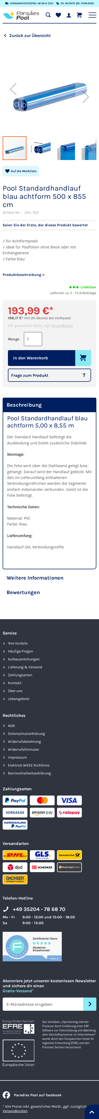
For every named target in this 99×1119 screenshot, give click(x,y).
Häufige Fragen (20, 651)
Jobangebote (18, 699)
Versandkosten (62, 325)
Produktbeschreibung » (24, 274)
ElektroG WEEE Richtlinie (28, 765)
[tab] (49, 405)
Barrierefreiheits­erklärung (29, 773)
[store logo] (21, 15)
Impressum (17, 757)
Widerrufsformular (23, 749)
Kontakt (14, 683)
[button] (13, 89)
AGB (11, 725)
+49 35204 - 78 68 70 (39, 909)
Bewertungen (23, 592)
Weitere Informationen (35, 578)
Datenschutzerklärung (26, 733)
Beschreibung (24, 405)
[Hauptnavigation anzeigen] (92, 15)
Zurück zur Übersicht (30, 35)
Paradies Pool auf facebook (32, 1095)
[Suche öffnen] (48, 15)
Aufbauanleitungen (24, 659)
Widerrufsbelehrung (24, 741)
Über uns (15, 691)
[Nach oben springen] (92, 1112)
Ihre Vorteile (18, 643)
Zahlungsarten (20, 675)
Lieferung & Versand (25, 667)
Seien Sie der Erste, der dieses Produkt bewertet (45, 225)
